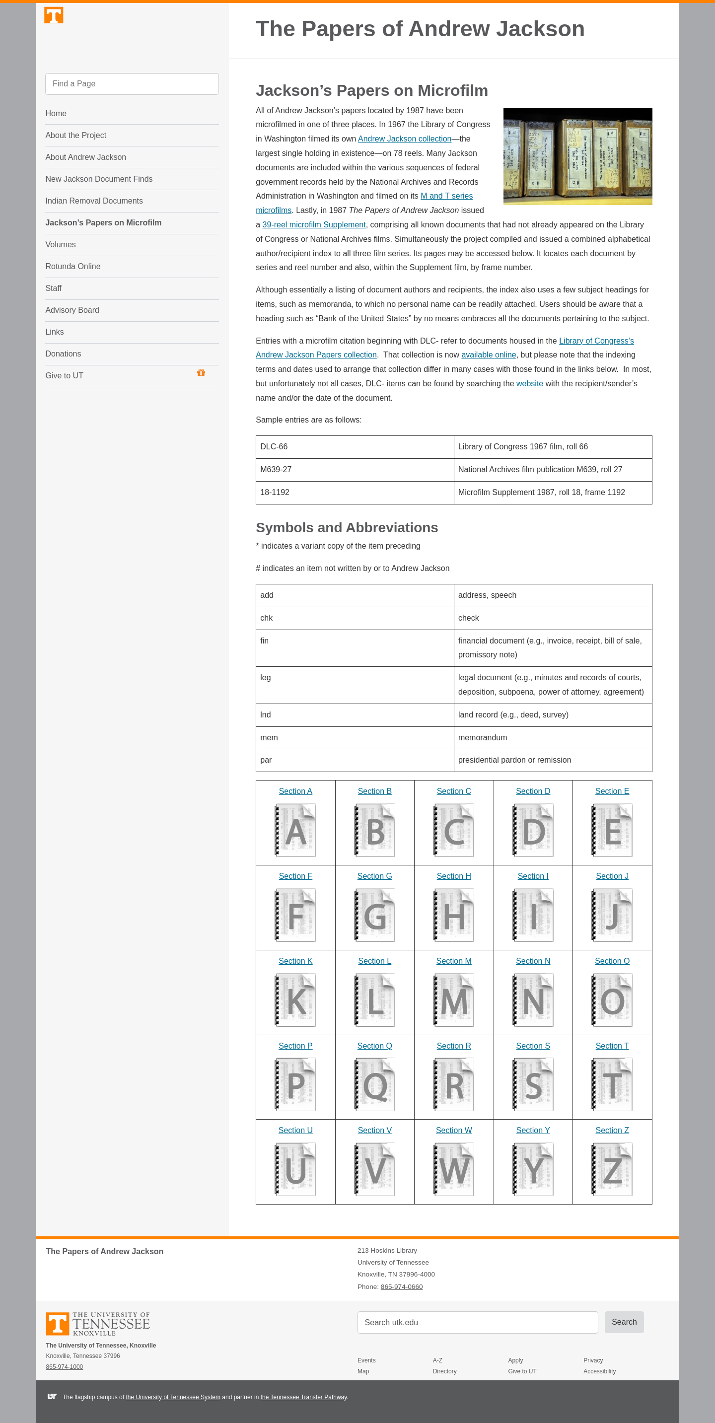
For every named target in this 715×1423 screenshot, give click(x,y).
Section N (533, 961)
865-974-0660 (402, 1286)
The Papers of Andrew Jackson (420, 28)
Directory (445, 1371)
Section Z (613, 1130)
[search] (132, 112)
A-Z (437, 1360)
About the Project (75, 162)
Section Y (533, 1130)
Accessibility (599, 1371)
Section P (295, 1046)
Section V (375, 1130)
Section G (375, 876)
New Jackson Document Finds (98, 206)
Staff (53, 315)
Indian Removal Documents (94, 228)
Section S (533, 1046)
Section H (454, 876)
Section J (612, 876)
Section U (296, 1130)
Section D (533, 791)
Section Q (375, 1046)
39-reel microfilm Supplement (314, 224)
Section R (454, 1046)
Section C (454, 791)
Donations (63, 381)
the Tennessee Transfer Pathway (304, 1397)
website (529, 383)
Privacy (593, 1360)
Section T (612, 1046)
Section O (612, 961)
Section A (296, 791)
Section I (533, 876)
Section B (375, 791)
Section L (375, 961)
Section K (295, 961)
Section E (612, 791)
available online (488, 355)
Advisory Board (72, 337)
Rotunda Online (72, 293)
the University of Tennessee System (173, 1397)
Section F (296, 876)
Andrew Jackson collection (405, 139)
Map (363, 1371)
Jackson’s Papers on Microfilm (103, 250)
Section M (454, 961)
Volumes (60, 272)
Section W (454, 1130)
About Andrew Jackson (85, 184)
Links (54, 359)
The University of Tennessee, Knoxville (132, 46)
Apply (515, 1360)
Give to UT (125, 401)
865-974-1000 (64, 1366)
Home (56, 141)
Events (367, 1360)
